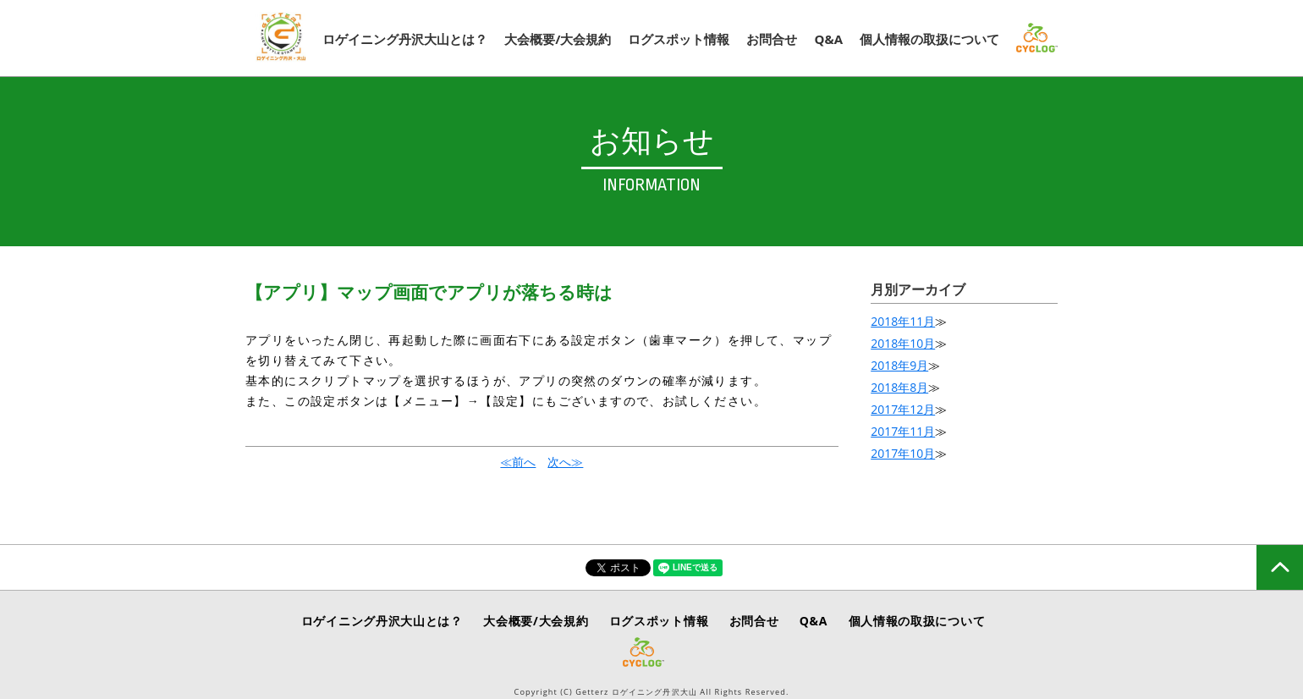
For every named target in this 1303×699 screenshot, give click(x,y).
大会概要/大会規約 (557, 38)
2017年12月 (903, 409)
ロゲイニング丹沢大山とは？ (404, 38)
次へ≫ (565, 462)
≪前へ (518, 462)
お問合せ (771, 38)
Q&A (828, 38)
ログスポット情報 (678, 38)
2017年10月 (903, 453)
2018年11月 (903, 321)
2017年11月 (903, 431)
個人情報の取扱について (929, 38)
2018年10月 (903, 343)
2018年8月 (899, 387)
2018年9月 (899, 365)
